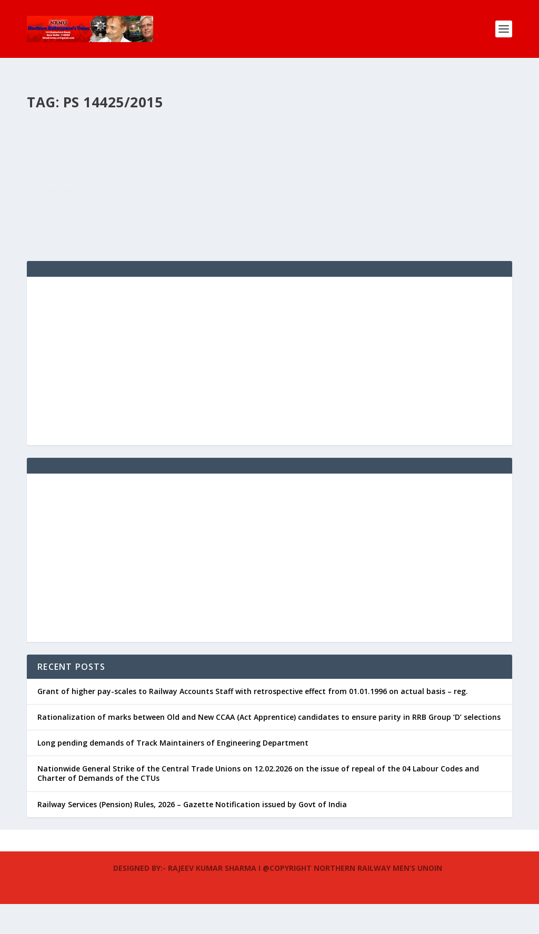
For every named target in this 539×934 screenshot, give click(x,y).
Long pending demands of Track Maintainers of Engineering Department (172, 773)
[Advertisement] (269, 391)
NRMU (55, 165)
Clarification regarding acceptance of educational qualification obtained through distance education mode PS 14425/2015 (135, 133)
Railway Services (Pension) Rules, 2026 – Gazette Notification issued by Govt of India (192, 834)
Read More (65, 245)
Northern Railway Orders (153, 165)
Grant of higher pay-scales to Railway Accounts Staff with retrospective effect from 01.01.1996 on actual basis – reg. (252, 721)
